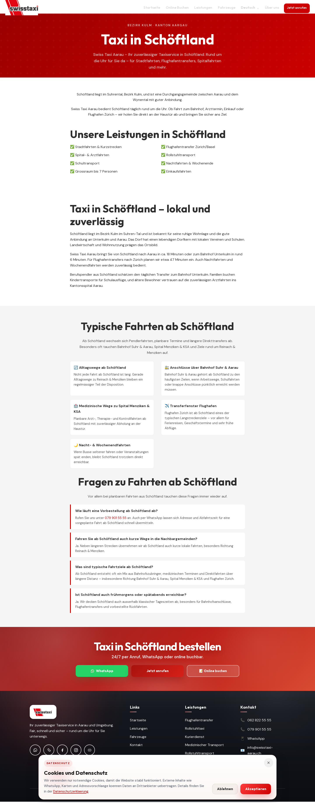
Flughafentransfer (199, 721)
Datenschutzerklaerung (70, 791)
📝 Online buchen (213, 671)
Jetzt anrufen (296, 7)
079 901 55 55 (115, 518)
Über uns (270, 7)
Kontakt (136, 746)
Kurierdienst (194, 738)
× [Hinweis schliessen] (268, 763)
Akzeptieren (255, 789)
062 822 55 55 (259, 721)
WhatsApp (102, 671)
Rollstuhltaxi (194, 729)
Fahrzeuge (224, 7)
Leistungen (201, 7)
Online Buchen (175, 7)
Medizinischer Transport (204, 746)
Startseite (149, 7)
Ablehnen (225, 789)
